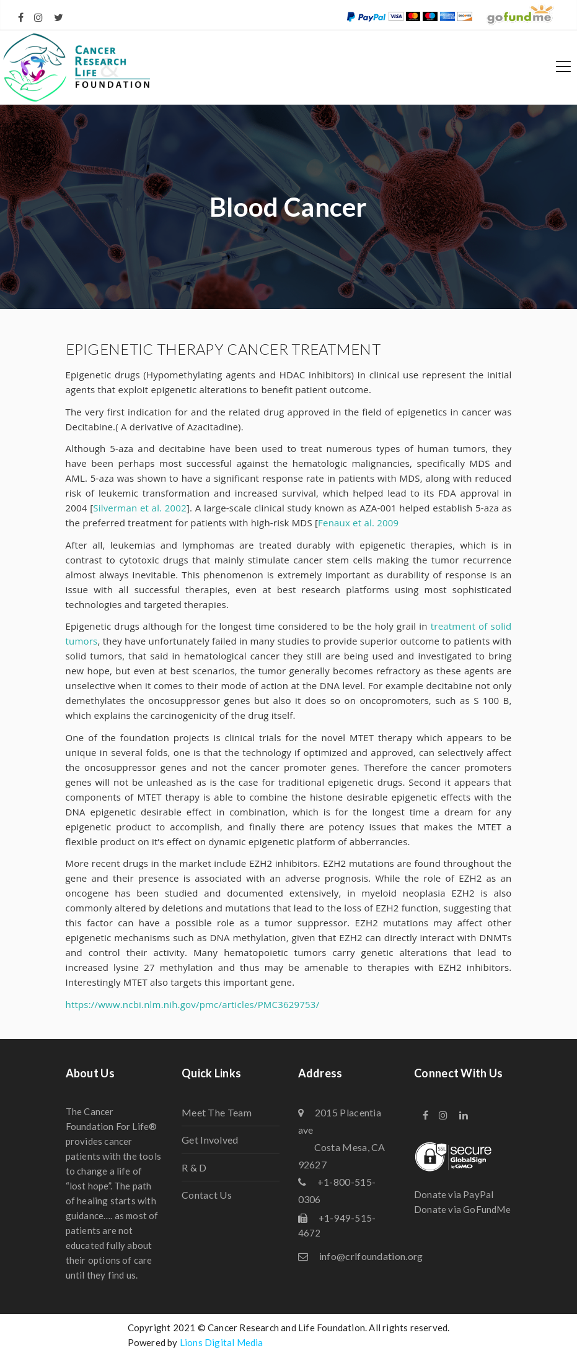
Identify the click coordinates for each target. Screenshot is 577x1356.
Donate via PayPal (453, 1194)
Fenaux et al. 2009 (358, 522)
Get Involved (210, 1139)
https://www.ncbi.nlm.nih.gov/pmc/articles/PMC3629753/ (193, 1004)
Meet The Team (217, 1112)
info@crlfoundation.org (371, 1256)
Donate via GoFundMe (462, 1209)
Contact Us (207, 1195)
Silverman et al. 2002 (140, 508)
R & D (194, 1167)
